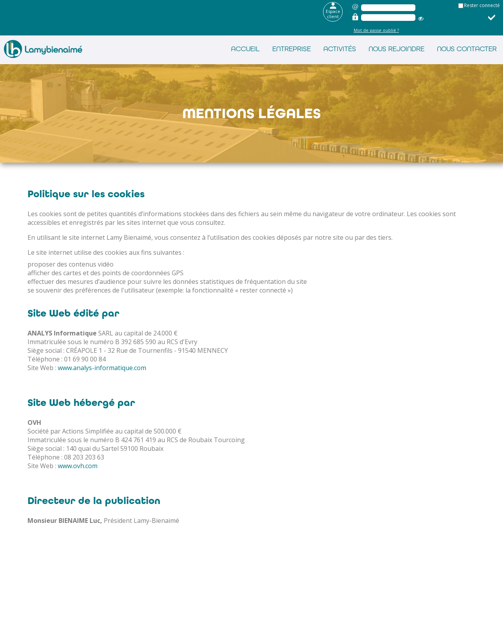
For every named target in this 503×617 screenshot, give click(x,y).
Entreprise (291, 49)
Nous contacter (467, 49)
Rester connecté (482, 5)
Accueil (245, 49)
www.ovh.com (77, 465)
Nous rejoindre (396, 49)
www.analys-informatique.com (102, 367)
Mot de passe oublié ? (376, 30)
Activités (339, 49)
